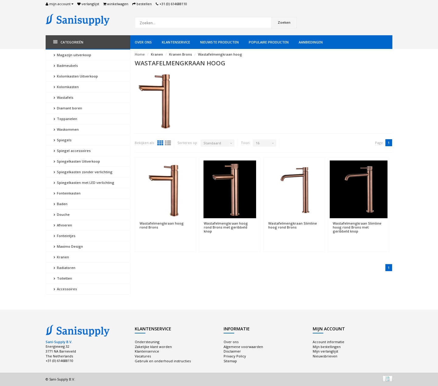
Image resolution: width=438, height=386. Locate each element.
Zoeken (284, 22)
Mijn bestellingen (327, 346)
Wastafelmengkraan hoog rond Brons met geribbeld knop (226, 227)
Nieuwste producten (219, 42)
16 (257, 143)
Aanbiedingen (311, 42)
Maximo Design (68, 246)
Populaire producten (269, 42)
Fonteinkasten (67, 193)
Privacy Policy (235, 356)
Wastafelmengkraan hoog (220, 54)
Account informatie (328, 341)
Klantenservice (176, 42)
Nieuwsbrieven (325, 356)
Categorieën (68, 42)
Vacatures (143, 356)
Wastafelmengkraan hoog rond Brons (162, 225)
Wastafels (63, 97)
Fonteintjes (64, 235)
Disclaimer (232, 351)
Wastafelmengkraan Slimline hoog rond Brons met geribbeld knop (357, 227)
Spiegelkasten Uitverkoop (77, 161)
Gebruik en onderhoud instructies (163, 361)
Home (140, 54)
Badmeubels (66, 65)
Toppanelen (65, 118)
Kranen (61, 257)
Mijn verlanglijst (325, 351)
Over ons (143, 42)
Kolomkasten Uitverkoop (76, 76)
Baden (61, 204)
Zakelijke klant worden (153, 346)
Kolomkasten (66, 86)
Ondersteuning (147, 341)
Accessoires (65, 289)
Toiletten (63, 278)
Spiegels (62, 140)
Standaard (212, 143)
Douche (62, 214)
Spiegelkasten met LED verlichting (84, 182)
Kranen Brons (180, 54)
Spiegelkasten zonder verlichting (83, 172)
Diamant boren (68, 108)
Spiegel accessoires (72, 150)
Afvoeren (63, 225)
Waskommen (66, 129)
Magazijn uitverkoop (72, 55)
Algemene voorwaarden (243, 346)
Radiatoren (64, 267)
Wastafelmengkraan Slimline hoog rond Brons (292, 225)
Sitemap (230, 361)
